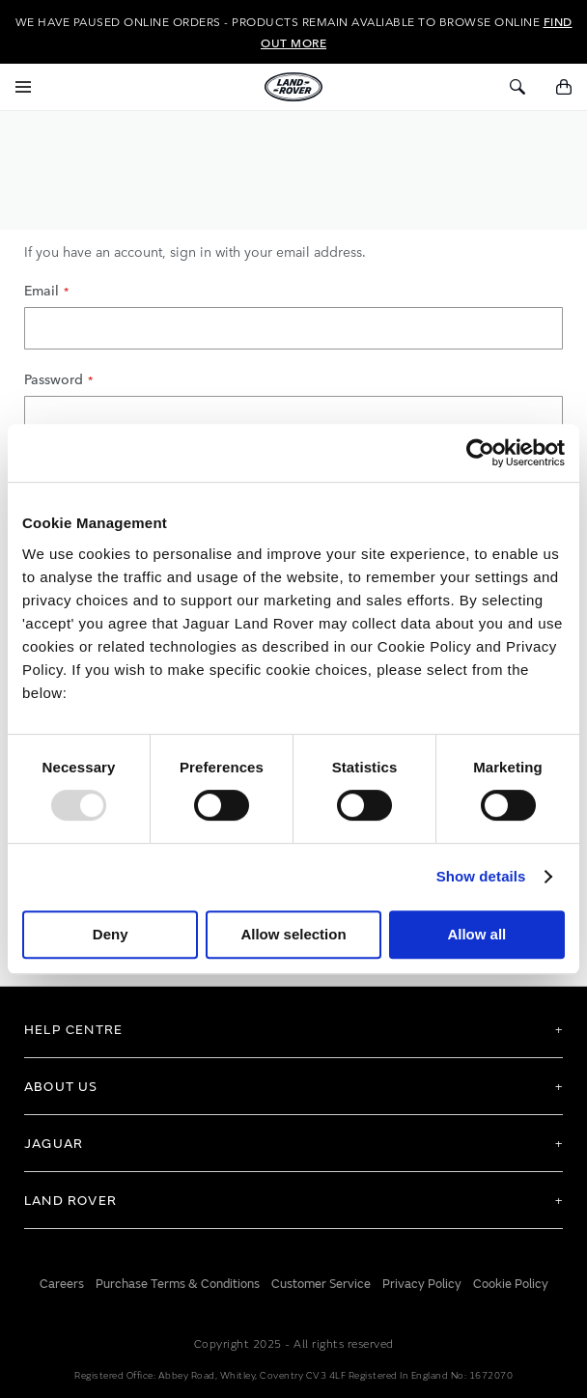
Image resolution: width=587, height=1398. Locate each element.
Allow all (476, 934)
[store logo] (293, 87)
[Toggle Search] (517, 87)
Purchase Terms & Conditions (178, 1281)
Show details (481, 876)
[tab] (293, 1026)
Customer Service (321, 1281)
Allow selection (293, 934)
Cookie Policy (510, 1281)
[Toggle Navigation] (23, 87)
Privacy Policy (421, 1281)
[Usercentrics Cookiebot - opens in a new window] (480, 452)
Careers (62, 1281)
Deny (110, 934)
